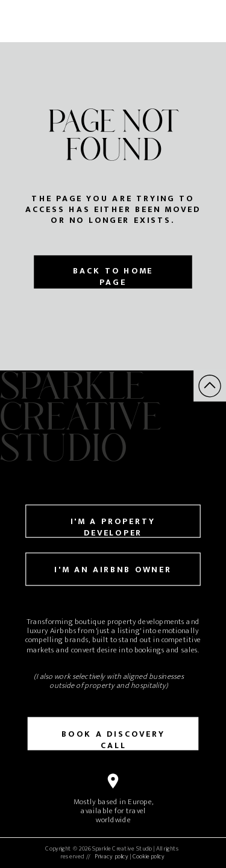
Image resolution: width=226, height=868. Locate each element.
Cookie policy (149, 856)
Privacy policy (111, 856)
